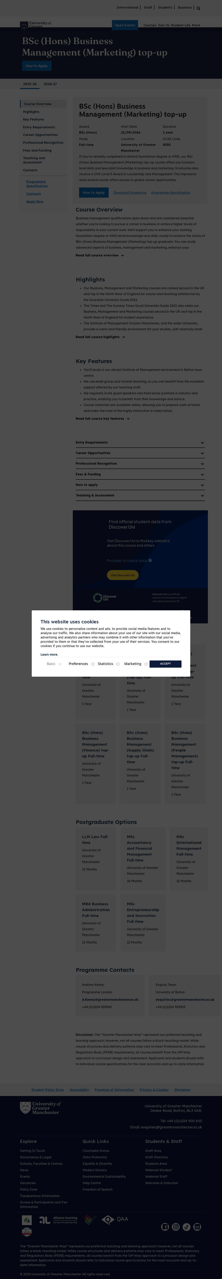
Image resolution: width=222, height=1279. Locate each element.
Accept (165, 663)
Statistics (105, 664)
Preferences (78, 664)
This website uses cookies (70, 622)
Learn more (49, 654)
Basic (51, 664)
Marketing (132, 664)
